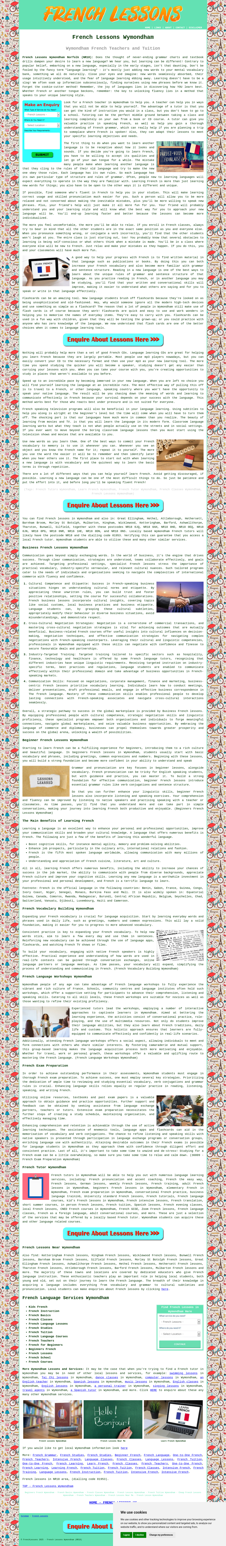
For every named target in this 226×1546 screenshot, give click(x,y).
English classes (185, 1381)
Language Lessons (159, 1459)
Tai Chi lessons (55, 1377)
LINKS (157, 27)
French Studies (72, 1455)
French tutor (128, 1217)
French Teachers (35, 1459)
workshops (131, 1008)
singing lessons (166, 1386)
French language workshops (137, 984)
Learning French (64, 1467)
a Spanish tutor (83, 1390)
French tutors (183, 531)
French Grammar (45, 1455)
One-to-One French (187, 1455)
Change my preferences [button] (161, 1535)
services (65, 1394)
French (42, 91)
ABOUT (168, 27)
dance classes (106, 1377)
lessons (111, 1373)
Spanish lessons (86, 1381)
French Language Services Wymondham (65, 1298)
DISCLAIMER (195, 27)
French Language (157, 1455)
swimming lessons (184, 1373)
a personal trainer (110, 1386)
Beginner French (127, 1455)
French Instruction (85, 1472)
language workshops (90, 1040)
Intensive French (67, 1459)
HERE (153, 1390)
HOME (147, 27)
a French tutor (186, 1369)
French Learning (69, 1463)
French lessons (58, 518)
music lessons (136, 1381)
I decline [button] (139, 1535)
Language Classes (99, 1459)
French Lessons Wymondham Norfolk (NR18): (57, 57)
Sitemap (25, 1516)
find (34, 1255)
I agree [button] (126, 1535)
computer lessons (159, 1377)
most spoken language (84, 852)
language (99, 61)
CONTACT (180, 27)
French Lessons (40, 1516)
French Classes (129, 1459)
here (164, 1289)
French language (129, 1280)
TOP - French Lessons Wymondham (47, 1486)
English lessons (54, 1386)
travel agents (33, 1390)
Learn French (97, 1463)
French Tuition (189, 1459)
